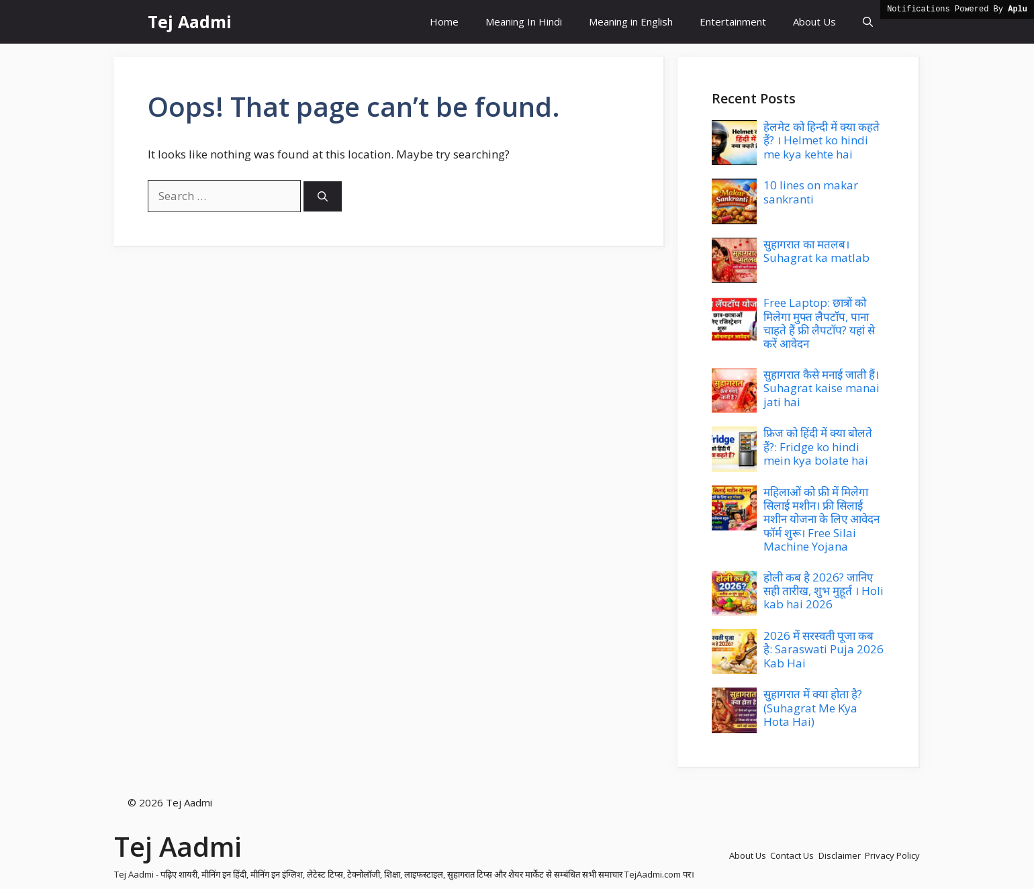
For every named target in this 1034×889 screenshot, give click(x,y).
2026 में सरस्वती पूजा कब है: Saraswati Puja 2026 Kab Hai (823, 649)
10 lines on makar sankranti (810, 191)
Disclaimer (839, 855)
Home (444, 21)
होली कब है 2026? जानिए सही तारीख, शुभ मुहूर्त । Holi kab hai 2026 (823, 590)
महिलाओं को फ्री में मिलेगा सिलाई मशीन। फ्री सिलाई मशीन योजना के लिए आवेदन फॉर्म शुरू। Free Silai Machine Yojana (821, 519)
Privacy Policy (892, 855)
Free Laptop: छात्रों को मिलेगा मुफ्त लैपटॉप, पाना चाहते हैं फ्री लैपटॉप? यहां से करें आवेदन (819, 323)
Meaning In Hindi (523, 21)
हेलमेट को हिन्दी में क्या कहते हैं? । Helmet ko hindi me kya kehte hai (821, 140)
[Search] (322, 196)
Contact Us (792, 855)
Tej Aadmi (190, 21)
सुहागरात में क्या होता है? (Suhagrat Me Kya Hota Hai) (812, 707)
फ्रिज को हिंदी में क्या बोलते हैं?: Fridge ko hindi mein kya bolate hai (817, 446)
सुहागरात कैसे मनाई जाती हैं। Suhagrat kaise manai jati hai (821, 388)
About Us (814, 21)
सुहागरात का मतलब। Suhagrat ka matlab (816, 250)
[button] (867, 22)
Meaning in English (631, 21)
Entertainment (733, 21)
